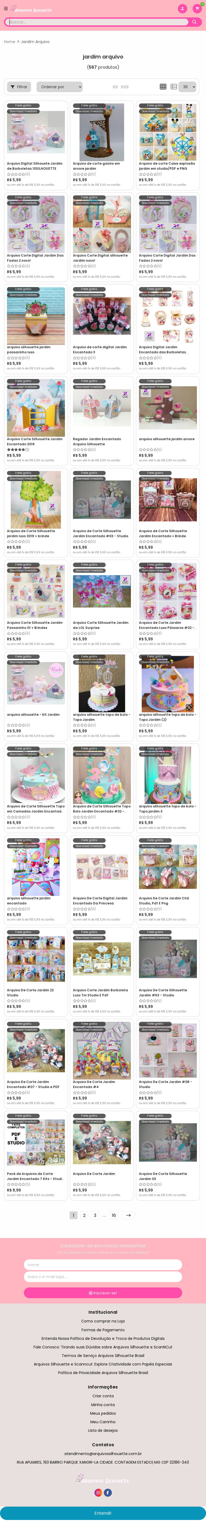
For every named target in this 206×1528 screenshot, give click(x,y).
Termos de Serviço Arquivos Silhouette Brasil (103, 1355)
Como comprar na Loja (103, 1321)
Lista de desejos (103, 1430)
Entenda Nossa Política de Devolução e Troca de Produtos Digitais (103, 1338)
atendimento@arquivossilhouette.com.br (103, 1453)
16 (114, 1215)
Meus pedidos (103, 1413)
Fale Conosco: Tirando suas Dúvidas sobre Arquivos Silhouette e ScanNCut (103, 1347)
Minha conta (103, 1404)
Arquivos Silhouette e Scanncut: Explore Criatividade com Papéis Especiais (103, 1364)
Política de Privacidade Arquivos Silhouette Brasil (103, 1372)
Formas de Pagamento (103, 1330)
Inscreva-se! (103, 1293)
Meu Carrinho (103, 1422)
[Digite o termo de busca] (96, 22)
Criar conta (103, 1396)
